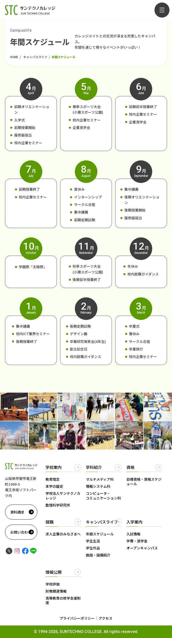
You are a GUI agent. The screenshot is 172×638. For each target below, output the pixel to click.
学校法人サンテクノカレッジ (63, 495)
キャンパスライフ (35, 57)
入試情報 (133, 534)
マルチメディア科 (100, 479)
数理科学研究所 (58, 505)
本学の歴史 (54, 486)
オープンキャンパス (142, 548)
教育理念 (53, 479)
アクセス (105, 618)
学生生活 (93, 541)
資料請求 (17, 512)
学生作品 (93, 548)
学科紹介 (94, 467)
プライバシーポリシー (77, 618)
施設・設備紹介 (98, 555)
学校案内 (54, 467)
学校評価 (53, 584)
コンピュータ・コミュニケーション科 (103, 495)
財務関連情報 (56, 591)
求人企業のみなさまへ (63, 534)
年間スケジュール (100, 534)
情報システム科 (98, 486)
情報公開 (54, 572)
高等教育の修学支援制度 (63, 600)
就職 (50, 522)
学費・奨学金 (136, 541)
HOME (14, 57)
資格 (130, 467)
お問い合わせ (20, 532)
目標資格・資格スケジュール (143, 481)
